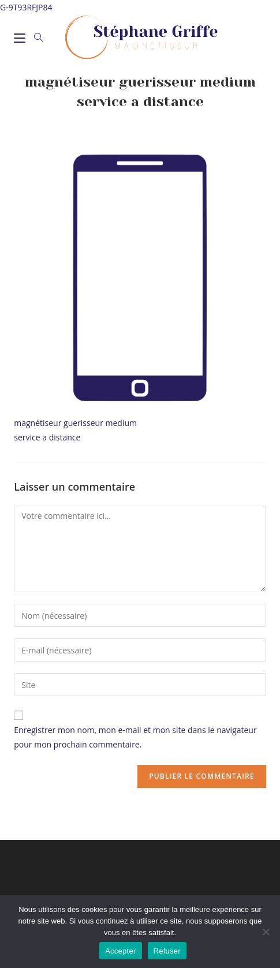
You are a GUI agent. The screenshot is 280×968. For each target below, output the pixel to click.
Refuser (167, 951)
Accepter (120, 951)
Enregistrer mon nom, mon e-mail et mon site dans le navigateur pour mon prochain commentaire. (135, 737)
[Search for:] (34, 37)
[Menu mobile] (19, 37)
